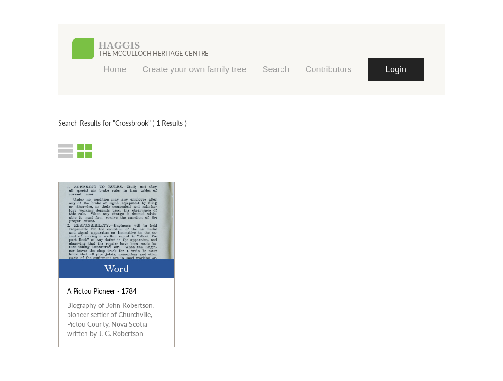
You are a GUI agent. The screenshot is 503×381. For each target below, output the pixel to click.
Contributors (328, 69)
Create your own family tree (194, 69)
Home (114, 69)
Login (395, 69)
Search (275, 69)
